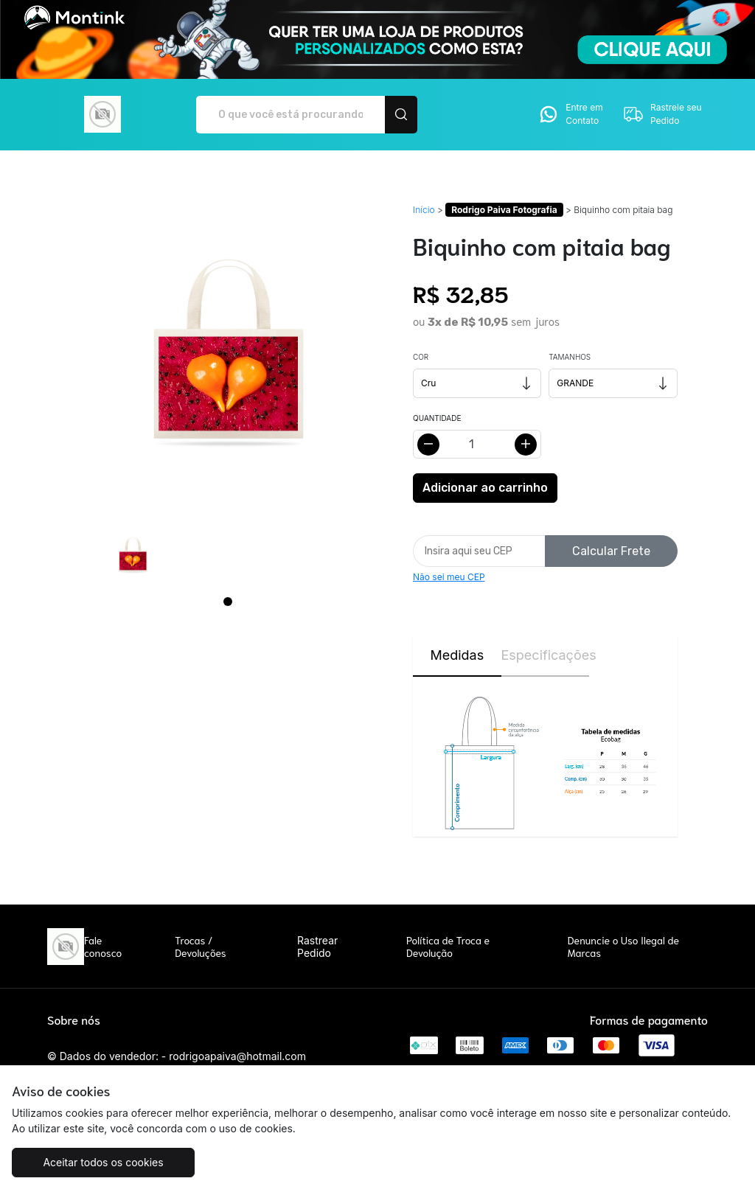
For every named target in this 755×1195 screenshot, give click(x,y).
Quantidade (437, 418)
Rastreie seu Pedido (662, 114)
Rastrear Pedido (317, 946)
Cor (420, 356)
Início (424, 209)
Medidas (457, 655)
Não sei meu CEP (449, 576)
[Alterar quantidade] (477, 444)
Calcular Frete (611, 551)
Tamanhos (570, 356)
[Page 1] (227, 601)
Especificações (545, 655)
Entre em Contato (569, 114)
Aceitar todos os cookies (103, 1162)
